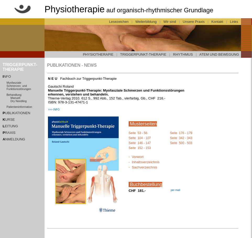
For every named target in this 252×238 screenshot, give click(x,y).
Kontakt (217, 22)
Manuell (15, 97)
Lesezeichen (119, 22)
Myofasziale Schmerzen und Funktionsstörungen (19, 86)
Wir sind (169, 22)
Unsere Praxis (194, 22)
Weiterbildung (145, 22)
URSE (9, 119)
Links (234, 22)
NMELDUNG (14, 139)
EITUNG (10, 126)
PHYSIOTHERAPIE (98, 54)
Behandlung (14, 94)
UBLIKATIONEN (16, 113)
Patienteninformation (19, 106)
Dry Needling (18, 101)
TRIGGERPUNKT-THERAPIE (143, 54)
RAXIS (9, 133)
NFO (7, 76)
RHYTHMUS (183, 54)
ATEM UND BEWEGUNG (219, 54)
